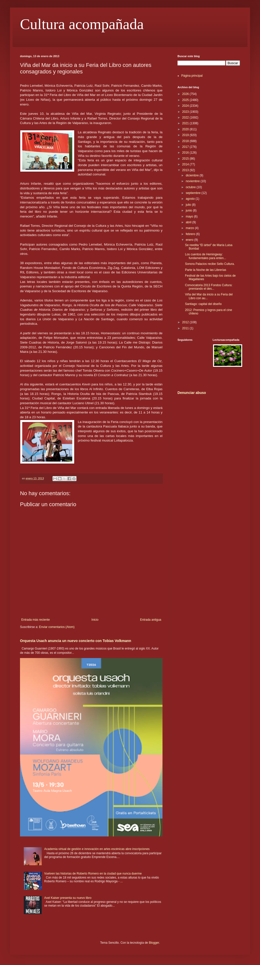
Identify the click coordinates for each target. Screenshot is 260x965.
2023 (186, 112)
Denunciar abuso (192, 393)
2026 (186, 94)
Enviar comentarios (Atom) (56, 627)
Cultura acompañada (82, 24)
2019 (186, 135)
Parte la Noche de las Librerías (205, 270)
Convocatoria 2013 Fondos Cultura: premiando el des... (208, 286)
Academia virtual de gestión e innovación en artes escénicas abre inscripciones (97, 849)
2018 (186, 141)
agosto (191, 198)
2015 (186, 158)
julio (189, 204)
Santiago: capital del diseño (203, 304)
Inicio (95, 619)
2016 (186, 152)
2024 (186, 106)
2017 (186, 147)
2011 (186, 328)
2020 (186, 129)
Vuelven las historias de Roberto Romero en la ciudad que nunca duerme (93, 873)
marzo (190, 228)
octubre (191, 187)
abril (189, 222)
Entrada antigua (150, 619)
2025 (186, 100)
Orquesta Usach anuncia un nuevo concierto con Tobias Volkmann (75, 641)
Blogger (154, 942)
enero (190, 240)
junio (189, 210)
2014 (186, 164)
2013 (186, 170)
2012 (186, 322)
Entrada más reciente (35, 619)
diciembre (193, 175)
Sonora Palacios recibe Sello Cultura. (210, 264)
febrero (191, 234)
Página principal (191, 75)
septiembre (194, 193)
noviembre (193, 181)
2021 (186, 123)
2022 (186, 117)
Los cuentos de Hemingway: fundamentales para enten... (205, 256)
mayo (190, 216)
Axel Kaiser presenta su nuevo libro (68, 898)
